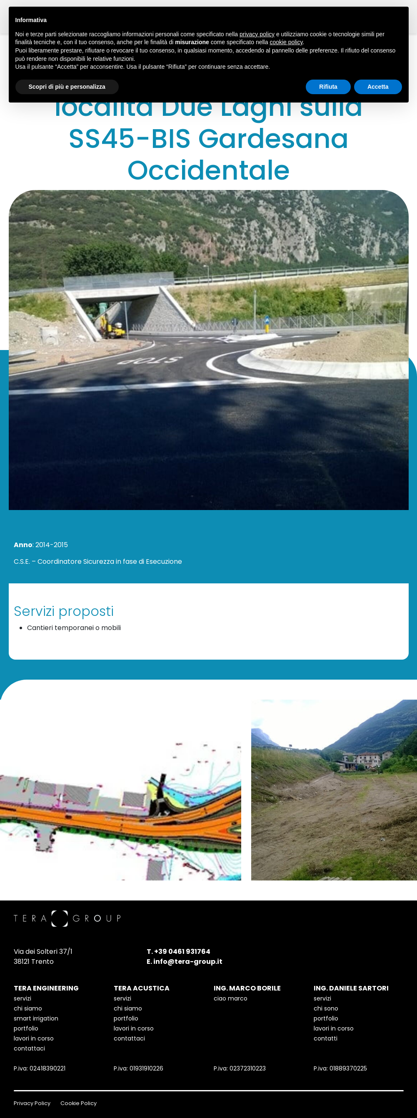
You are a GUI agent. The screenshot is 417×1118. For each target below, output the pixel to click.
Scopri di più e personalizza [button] (67, 86)
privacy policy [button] (257, 34)
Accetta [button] (378, 86)
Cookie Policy (78, 1103)
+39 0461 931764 (182, 951)
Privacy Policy (32, 1103)
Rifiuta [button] (328, 86)
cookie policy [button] (286, 42)
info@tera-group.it (187, 961)
